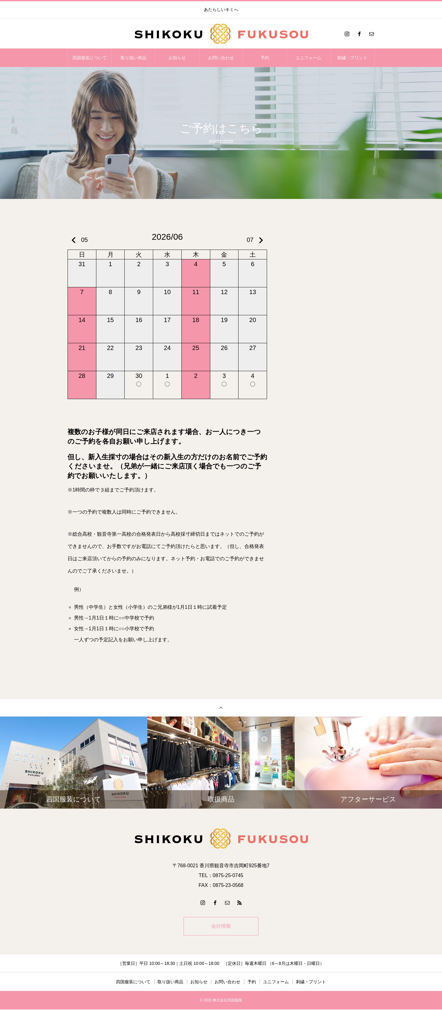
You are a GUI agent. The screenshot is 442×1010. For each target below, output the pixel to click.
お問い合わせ (221, 57)
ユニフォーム (308, 57)
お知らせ (177, 57)
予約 (265, 57)
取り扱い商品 (133, 57)
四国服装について (89, 57)
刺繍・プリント (352, 57)
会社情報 (221, 926)
